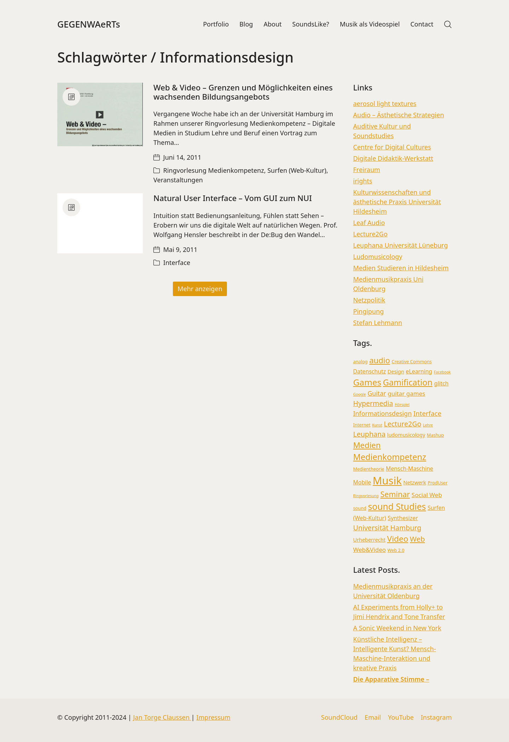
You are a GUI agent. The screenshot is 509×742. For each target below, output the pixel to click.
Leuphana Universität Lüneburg (400, 245)
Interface (176, 263)
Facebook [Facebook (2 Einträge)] (442, 372)
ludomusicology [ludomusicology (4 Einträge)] (406, 435)
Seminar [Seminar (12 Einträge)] (395, 494)
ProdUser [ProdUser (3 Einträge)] (437, 483)
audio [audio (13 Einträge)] (379, 360)
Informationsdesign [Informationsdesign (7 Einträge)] (382, 414)
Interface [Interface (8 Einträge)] (427, 414)
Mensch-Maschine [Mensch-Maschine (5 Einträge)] (409, 469)
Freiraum (366, 170)
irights (362, 181)
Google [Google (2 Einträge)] (359, 394)
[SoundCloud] (339, 718)
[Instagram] (436, 718)
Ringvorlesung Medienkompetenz (213, 171)
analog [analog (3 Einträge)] (360, 362)
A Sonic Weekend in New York (397, 628)
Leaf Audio (369, 223)
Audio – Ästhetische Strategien (398, 115)
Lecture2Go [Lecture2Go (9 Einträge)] (402, 424)
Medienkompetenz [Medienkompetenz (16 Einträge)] (389, 457)
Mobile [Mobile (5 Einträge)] (362, 483)
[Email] (372, 718)
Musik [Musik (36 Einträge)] (387, 481)
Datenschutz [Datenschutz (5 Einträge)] (369, 372)
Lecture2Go (370, 234)
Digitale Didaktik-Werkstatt (393, 158)
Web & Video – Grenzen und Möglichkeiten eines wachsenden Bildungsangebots (243, 92)
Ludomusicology (377, 257)
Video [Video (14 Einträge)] (397, 539)
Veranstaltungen (178, 180)
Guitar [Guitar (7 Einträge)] (377, 393)
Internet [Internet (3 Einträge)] (361, 425)
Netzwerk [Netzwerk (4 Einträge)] (414, 482)
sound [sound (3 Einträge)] (359, 508)
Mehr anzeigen (199, 289)
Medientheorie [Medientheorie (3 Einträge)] (368, 469)
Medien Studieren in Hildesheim (401, 268)
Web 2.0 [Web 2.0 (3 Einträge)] (395, 551)
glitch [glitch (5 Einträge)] (441, 384)
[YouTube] (401, 718)
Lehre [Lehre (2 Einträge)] (428, 425)
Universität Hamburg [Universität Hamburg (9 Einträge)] (387, 528)
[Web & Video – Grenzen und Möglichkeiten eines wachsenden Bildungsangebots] (100, 115)
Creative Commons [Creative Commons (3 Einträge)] (412, 362)
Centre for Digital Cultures (392, 147)
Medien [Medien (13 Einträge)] (367, 445)
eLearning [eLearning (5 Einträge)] (419, 372)
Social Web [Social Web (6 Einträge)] (426, 495)
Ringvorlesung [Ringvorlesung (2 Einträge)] (366, 496)
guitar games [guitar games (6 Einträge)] (406, 394)
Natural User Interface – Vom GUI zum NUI (232, 198)
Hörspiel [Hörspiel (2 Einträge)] (402, 404)
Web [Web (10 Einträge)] (417, 539)
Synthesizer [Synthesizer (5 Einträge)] (403, 518)
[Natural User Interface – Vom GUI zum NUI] (100, 224)
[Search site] (448, 24)
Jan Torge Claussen (162, 717)
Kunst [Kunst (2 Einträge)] (377, 425)
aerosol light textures (384, 104)
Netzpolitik (369, 300)
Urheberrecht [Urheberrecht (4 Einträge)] (369, 540)
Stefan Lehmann (377, 323)
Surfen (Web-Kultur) (296, 171)
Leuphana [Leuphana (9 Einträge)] (369, 434)
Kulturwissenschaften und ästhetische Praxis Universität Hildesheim (397, 202)
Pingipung (368, 311)
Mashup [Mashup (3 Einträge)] (435, 435)
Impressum (213, 717)
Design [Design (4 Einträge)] (395, 372)
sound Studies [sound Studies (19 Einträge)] (397, 507)
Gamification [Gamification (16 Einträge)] (407, 382)
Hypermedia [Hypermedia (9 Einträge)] (373, 403)
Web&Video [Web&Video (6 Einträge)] (369, 550)
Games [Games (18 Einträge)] (367, 382)
